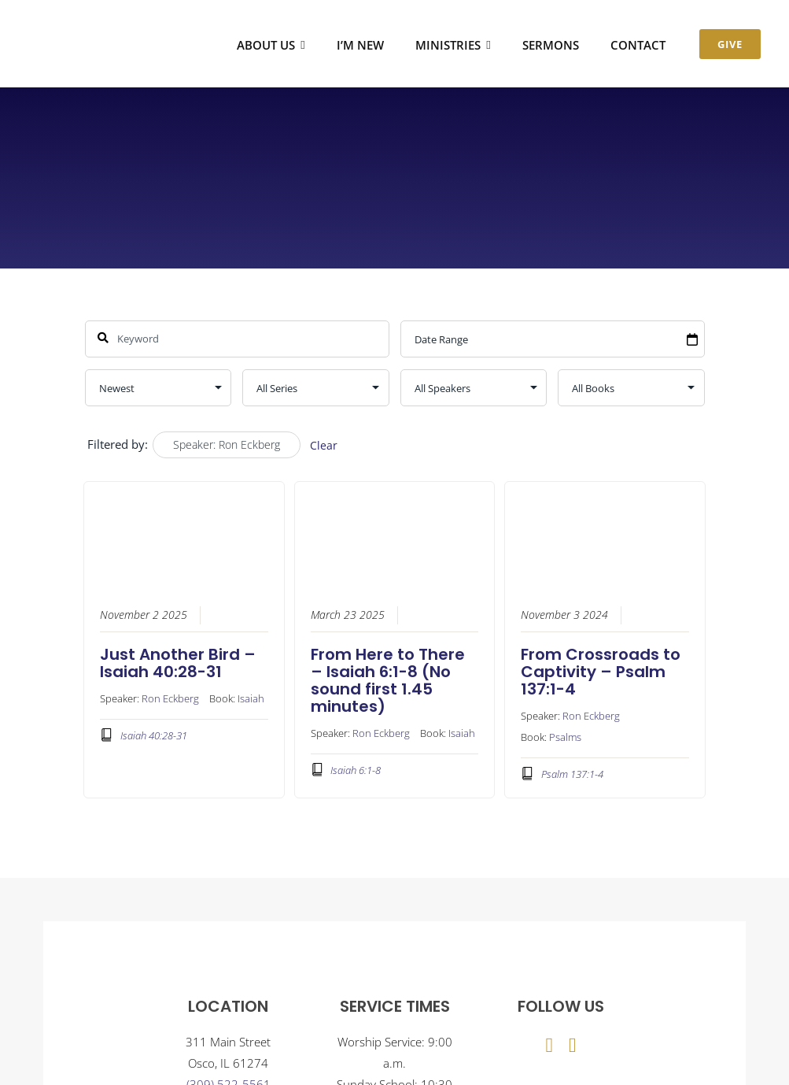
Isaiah (251, 698)
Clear (323, 445)
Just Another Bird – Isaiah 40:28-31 (178, 662)
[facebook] (549, 1045)
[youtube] (573, 1045)
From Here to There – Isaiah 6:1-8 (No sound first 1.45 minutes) (388, 679)
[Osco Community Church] (99, 24)
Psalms (565, 736)
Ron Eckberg (170, 698)
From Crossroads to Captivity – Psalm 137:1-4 (600, 670)
